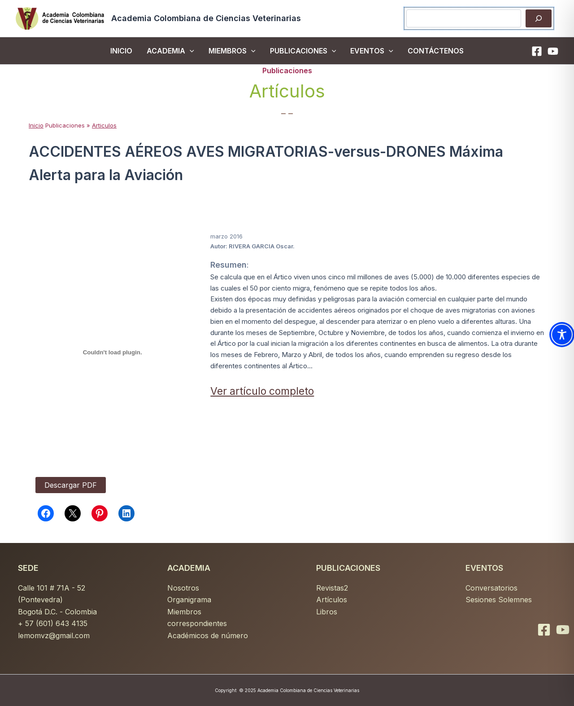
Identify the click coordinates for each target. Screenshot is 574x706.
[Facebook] (536, 51)
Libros (326, 611)
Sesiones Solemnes (498, 599)
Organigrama (189, 599)
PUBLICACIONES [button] (303, 50)
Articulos (104, 125)
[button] (189, 50)
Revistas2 (332, 587)
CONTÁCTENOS (436, 50)
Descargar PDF (70, 485)
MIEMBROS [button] (232, 50)
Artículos (331, 599)
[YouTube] (553, 51)
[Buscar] (539, 18)
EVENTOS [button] (371, 50)
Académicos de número (207, 635)
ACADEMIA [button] (170, 50)
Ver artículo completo (262, 391)
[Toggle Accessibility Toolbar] (562, 334)
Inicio (36, 125)
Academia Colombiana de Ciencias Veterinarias (206, 18)
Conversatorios (491, 587)
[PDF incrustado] (112, 352)
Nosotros (183, 587)
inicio (121, 50)
